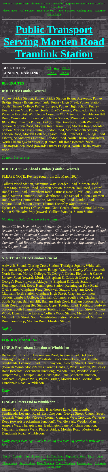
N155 (66, 68)
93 (49, 68)
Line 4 (64, 73)
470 (56, 68)
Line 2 (52, 73)
